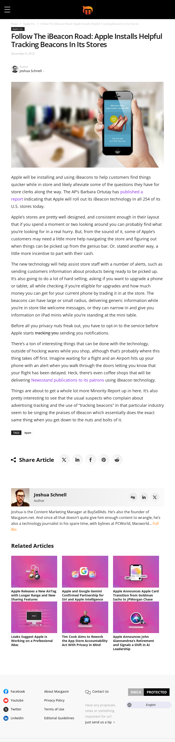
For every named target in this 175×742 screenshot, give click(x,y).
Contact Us (100, 691)
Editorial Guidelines (59, 718)
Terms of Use (54, 709)
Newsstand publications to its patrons (67, 380)
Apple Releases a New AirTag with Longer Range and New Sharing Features (33, 595)
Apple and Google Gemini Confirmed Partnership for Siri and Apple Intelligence (83, 595)
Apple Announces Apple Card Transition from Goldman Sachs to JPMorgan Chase (136, 595)
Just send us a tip (98, 722)
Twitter (16, 709)
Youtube (17, 700)
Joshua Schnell (31, 71)
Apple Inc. (29, 24)
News (14, 24)
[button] (165, 9)
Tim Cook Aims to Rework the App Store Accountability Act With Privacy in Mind (85, 640)
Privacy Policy (54, 700)
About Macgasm (56, 691)
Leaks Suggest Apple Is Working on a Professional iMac (32, 640)
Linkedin (17, 718)
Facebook (18, 691)
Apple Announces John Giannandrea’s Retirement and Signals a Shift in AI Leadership (133, 642)
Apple (27, 432)
